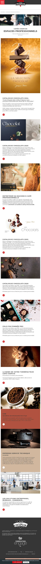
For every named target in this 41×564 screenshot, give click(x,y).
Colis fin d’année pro (13, 326)
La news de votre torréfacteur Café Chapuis (18, 372)
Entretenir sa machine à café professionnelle (17, 197)
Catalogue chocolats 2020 (15, 283)
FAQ (21, 551)
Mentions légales (29, 551)
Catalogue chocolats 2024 (15, 98)
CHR (4, 414)
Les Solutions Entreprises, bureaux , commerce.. (16, 499)
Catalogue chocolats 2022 (15, 239)
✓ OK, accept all (17, 562)
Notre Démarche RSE (12, 551)
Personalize (26, 562)
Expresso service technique (16, 453)
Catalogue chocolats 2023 (15, 146)
